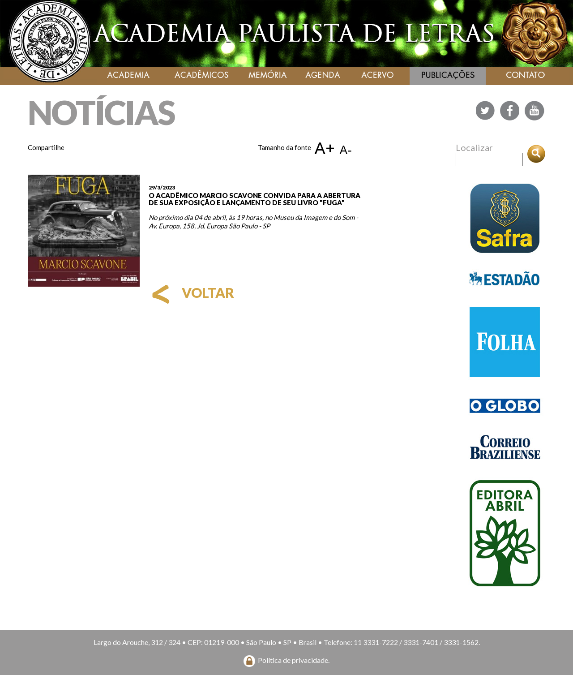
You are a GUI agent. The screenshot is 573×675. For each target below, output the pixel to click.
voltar (191, 292)
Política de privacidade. (293, 660)
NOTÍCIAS (101, 112)
